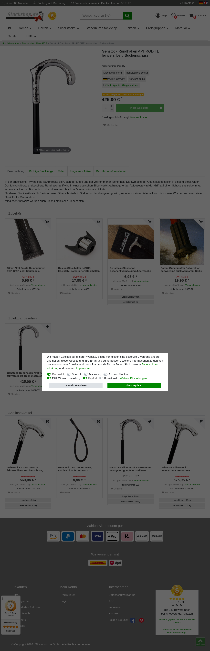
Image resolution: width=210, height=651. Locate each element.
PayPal (92, 378)
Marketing (95, 374)
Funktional (110, 378)
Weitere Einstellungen (133, 378)
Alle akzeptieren (134, 385)
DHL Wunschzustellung (66, 378)
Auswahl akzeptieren (75, 385)
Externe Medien (118, 374)
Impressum (83, 368)
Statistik (77, 374)
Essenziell (58, 374)
